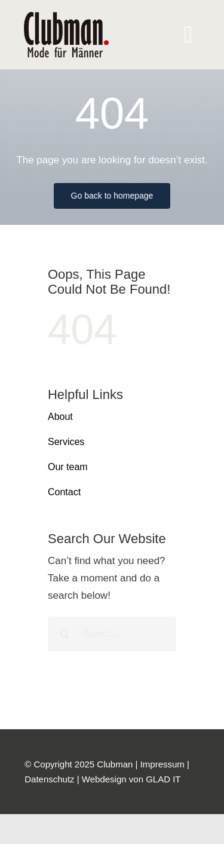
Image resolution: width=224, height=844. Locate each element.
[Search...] (112, 634)
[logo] (66, 17)
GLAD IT (163, 779)
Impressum (162, 764)
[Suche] (65, 634)
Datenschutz (49, 779)
